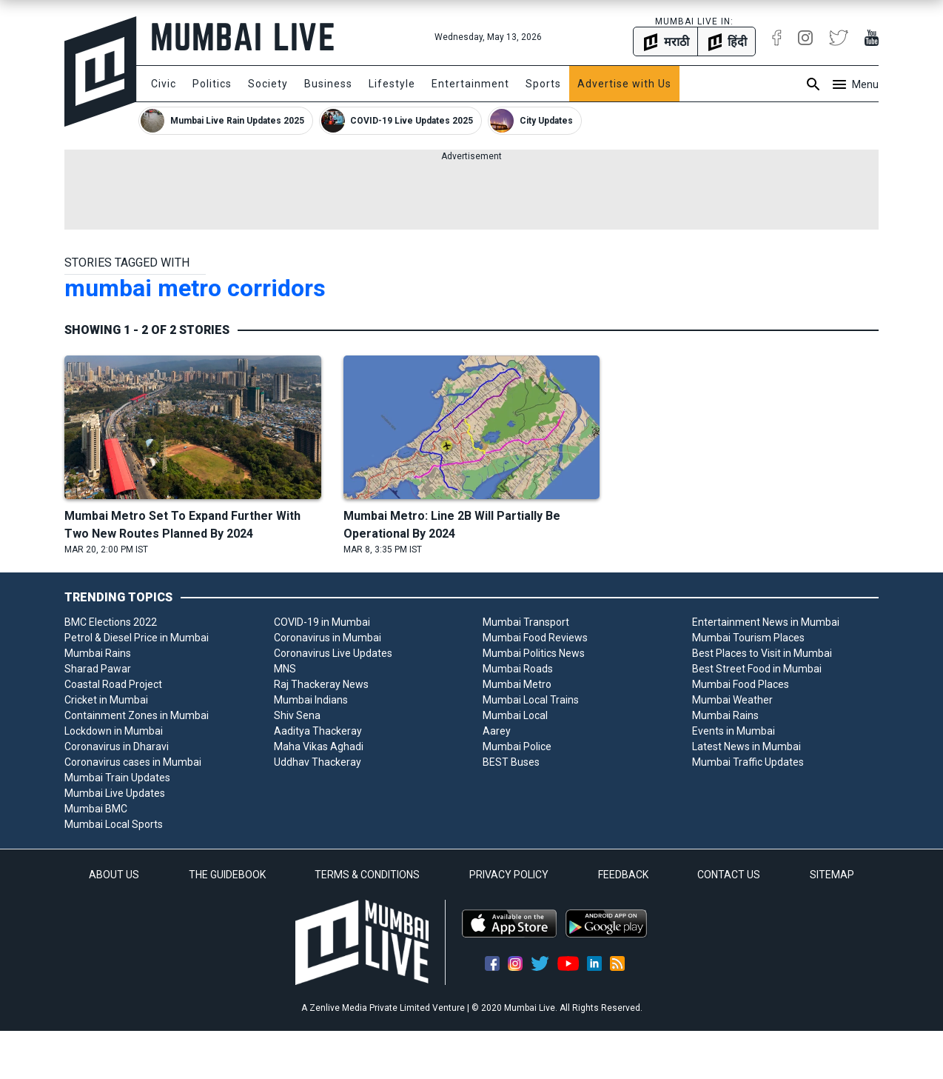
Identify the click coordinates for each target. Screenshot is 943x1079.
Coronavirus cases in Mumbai (132, 762)
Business (328, 84)
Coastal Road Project (113, 684)
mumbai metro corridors (195, 288)
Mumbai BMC (95, 809)
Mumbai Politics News (534, 653)
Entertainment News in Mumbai (765, 622)
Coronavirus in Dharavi (116, 746)
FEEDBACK (623, 875)
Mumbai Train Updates (117, 778)
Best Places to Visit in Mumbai (762, 653)
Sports (543, 84)
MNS (285, 669)
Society (268, 84)
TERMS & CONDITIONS (367, 875)
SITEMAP (832, 875)
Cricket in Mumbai (106, 700)
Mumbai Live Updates (114, 793)
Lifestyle (392, 84)
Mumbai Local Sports (113, 824)
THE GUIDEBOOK (227, 875)
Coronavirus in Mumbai (327, 638)
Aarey (497, 731)
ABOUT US (114, 875)
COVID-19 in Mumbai (322, 622)
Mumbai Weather (732, 700)
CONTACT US (728, 875)
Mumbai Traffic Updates (748, 762)
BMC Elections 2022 (110, 622)
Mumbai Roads (518, 669)
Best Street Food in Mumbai (757, 669)
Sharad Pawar (97, 669)
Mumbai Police (517, 746)
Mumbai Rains (97, 653)
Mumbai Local (515, 715)
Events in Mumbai (733, 731)
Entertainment (470, 84)
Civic (163, 84)
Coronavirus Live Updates (333, 653)
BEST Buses (511, 762)
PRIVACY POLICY (508, 875)
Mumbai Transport (526, 622)
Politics (212, 84)
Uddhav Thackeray (317, 762)
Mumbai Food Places (740, 684)
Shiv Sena (297, 715)
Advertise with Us (624, 84)
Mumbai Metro (517, 684)
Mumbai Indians (311, 700)
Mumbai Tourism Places (748, 638)
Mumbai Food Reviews (535, 638)
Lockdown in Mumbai (113, 731)
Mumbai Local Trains (531, 700)
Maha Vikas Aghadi (318, 746)
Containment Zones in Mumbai (136, 715)
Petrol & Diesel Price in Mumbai (136, 638)
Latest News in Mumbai (746, 746)
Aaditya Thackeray (318, 731)
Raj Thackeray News (321, 684)
